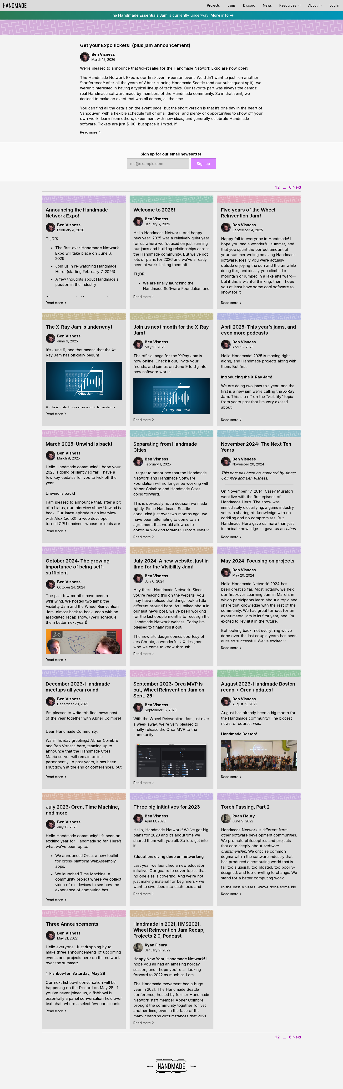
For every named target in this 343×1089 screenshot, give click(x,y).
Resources (290, 5)
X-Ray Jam (188, 355)
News (267, 5)
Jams (231, 5)
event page (151, 108)
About (315, 5)
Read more (90, 132)
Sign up (203, 163)
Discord (249, 5)
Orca (88, 855)
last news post (154, 611)
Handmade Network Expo (197, 68)
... (284, 187)
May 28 (106, 987)
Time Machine (93, 874)
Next (297, 187)
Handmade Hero (236, 502)
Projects (213, 5)
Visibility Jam (57, 606)
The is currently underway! (171, 15)
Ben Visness (103, 54)
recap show (76, 617)
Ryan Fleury (243, 816)
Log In (334, 5)
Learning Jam (259, 594)
